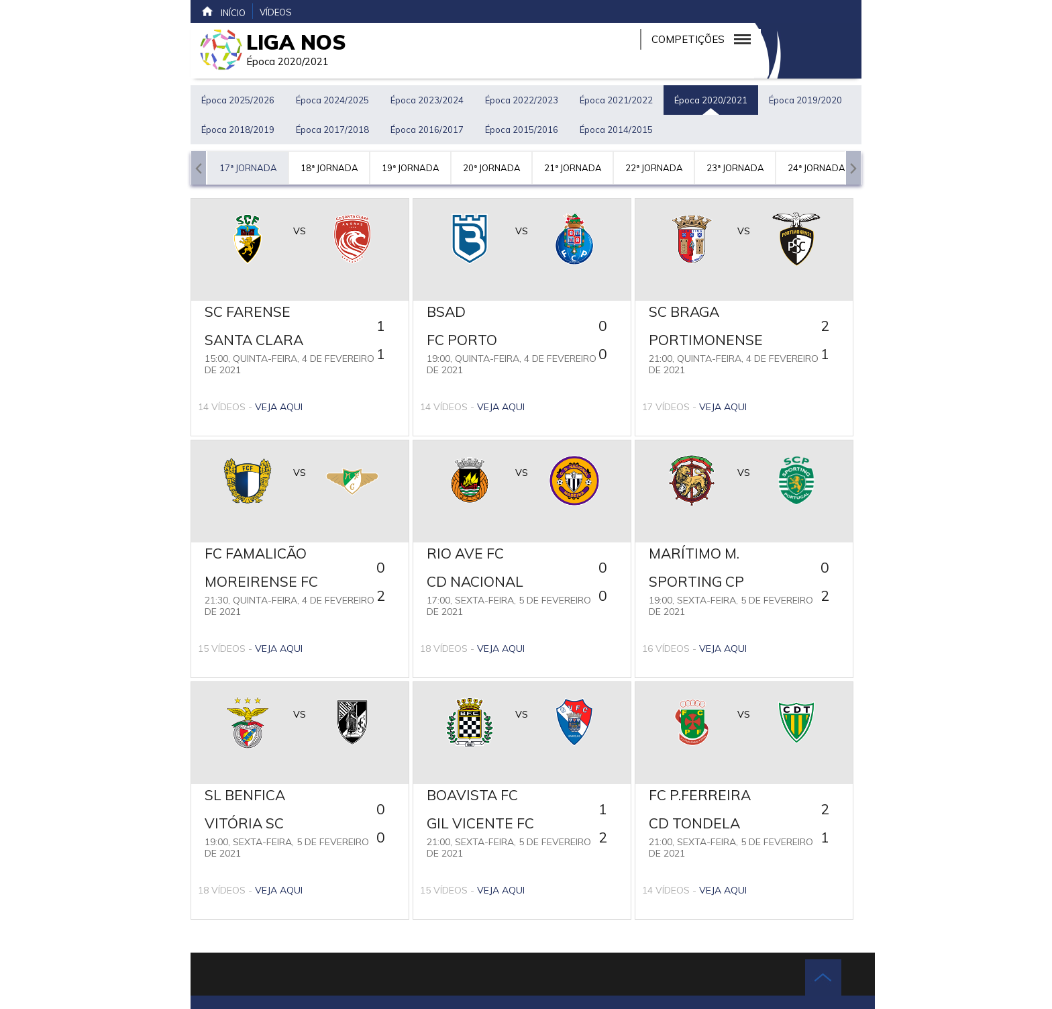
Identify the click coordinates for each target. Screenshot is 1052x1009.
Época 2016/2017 (427, 129)
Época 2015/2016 (521, 129)
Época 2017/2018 (332, 129)
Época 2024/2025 (332, 100)
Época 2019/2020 (805, 100)
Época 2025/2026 (237, 100)
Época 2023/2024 (427, 100)
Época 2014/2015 (616, 129)
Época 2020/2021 (710, 100)
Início (223, 11)
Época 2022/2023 (521, 100)
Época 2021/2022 (616, 100)
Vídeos (276, 12)
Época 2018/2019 (237, 129)
